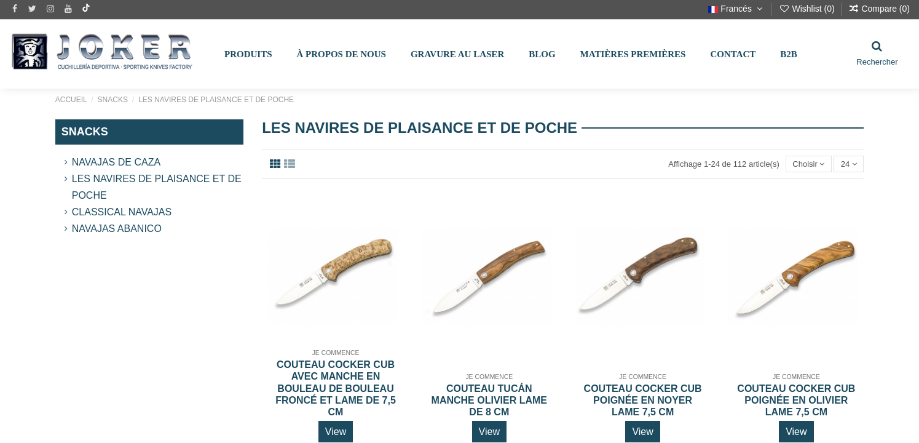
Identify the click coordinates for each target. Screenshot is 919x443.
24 (849, 164)
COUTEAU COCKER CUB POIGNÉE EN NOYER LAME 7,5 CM (643, 400)
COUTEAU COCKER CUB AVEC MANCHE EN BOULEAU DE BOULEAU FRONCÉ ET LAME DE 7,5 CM (335, 388)
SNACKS (84, 132)
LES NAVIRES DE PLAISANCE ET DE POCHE (157, 187)
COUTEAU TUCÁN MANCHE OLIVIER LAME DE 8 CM (489, 400)
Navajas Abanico (117, 228)
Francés (736, 9)
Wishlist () (808, 9)
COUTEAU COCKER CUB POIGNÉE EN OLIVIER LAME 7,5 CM (796, 400)
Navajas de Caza (116, 162)
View (335, 431)
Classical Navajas (122, 212)
